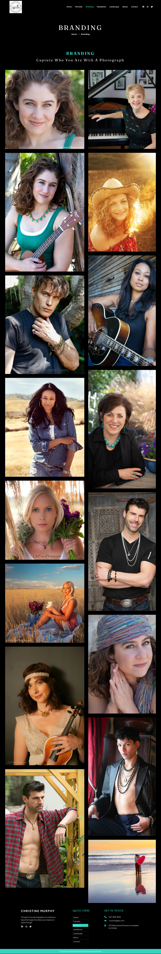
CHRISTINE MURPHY (38, 911)
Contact (76, 941)
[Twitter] (152, 7)
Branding (77, 925)
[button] (78, 6)
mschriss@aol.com (116, 920)
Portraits (76, 921)
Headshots (77, 929)
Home (74, 34)
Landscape (77, 933)
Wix (100, 951)
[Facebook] (143, 7)
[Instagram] (147, 7)
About (75, 937)
